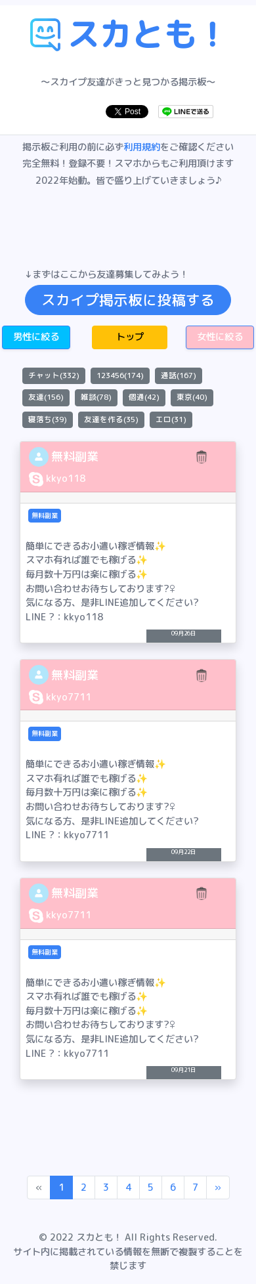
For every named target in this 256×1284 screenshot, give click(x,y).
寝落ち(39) (47, 419)
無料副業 (74, 456)
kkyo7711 (68, 697)
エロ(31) (171, 419)
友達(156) (46, 397)
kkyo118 (65, 478)
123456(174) (120, 375)
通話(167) (178, 375)
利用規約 (141, 147)
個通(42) (144, 397)
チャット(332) (53, 375)
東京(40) (192, 397)
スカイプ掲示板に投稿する (128, 300)
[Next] (218, 1187)
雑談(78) (96, 397)
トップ (130, 336)
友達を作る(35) (111, 419)
